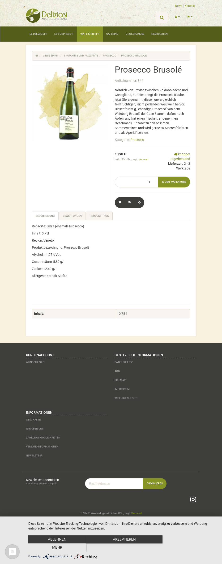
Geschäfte (33, 419)
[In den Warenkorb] (174, 182)
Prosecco (137, 140)
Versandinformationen (42, 446)
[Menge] (136, 182)
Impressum (122, 389)
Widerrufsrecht (126, 398)
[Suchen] (136, 17)
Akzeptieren (122, 548)
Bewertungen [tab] (72, 215)
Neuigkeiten (159, 33)
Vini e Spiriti (89, 33)
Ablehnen (56, 548)
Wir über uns (35, 428)
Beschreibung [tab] (45, 215)
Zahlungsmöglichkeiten (43, 437)
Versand (143, 159)
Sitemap (120, 380)
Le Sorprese (63, 33)
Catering (112, 33)
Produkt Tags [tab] (99, 215)
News (178, 6)
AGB (117, 371)
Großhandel (135, 33)
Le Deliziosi (38, 33)
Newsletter (34, 455)
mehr (189, 548)
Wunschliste (35, 362)
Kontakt (190, 6)
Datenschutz (124, 362)
